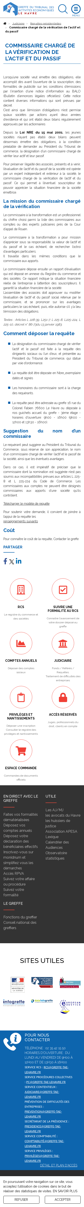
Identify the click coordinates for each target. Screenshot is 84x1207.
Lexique (51, 837)
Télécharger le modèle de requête (26, 503)
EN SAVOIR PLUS (65, 1191)
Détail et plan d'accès (58, 1165)
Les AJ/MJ (54, 810)
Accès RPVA (13, 873)
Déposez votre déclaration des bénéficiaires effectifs (20, 841)
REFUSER (21, 1199)
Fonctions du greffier (20, 917)
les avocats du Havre (62, 815)
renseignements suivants (20, 521)
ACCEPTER (63, 1199)
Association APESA (61, 831)
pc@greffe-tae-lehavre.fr (46, 1082)
